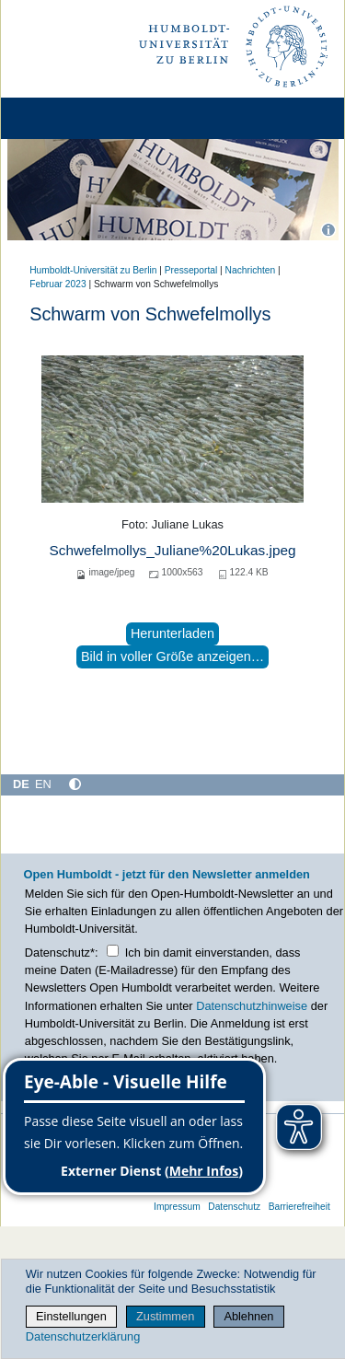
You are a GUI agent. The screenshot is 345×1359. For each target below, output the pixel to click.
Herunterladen (172, 633)
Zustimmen (165, 1316)
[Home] (66, 118)
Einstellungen (71, 1316)
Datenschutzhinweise (251, 1006)
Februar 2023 (57, 284)
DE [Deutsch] (21, 784)
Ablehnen (248, 1316)
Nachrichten (250, 270)
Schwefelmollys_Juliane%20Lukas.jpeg (172, 550)
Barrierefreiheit (299, 1207)
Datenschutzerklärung (83, 1336)
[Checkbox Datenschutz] (113, 951)
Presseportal (191, 270)
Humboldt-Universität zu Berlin (92, 270)
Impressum (177, 1207)
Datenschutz (234, 1207)
